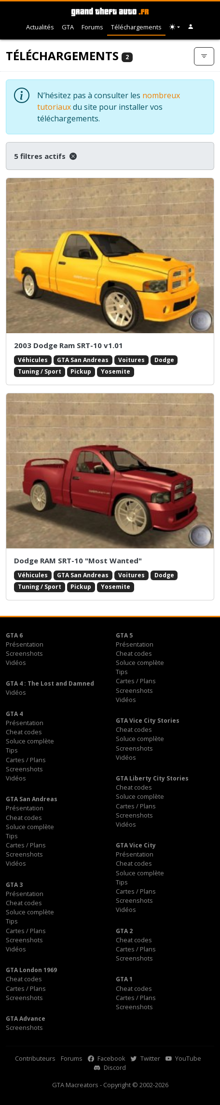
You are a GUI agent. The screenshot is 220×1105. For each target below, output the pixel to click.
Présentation (24, 644)
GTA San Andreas (83, 360)
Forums (92, 27)
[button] (191, 27)
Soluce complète (140, 662)
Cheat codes (134, 653)
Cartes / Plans (136, 680)
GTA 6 (14, 635)
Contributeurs (35, 1058)
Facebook (106, 1058)
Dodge (164, 360)
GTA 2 (124, 931)
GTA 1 (124, 979)
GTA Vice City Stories (147, 720)
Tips (122, 671)
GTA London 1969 (31, 970)
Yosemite (115, 371)
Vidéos (16, 662)
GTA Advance (25, 1018)
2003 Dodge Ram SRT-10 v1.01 (68, 345)
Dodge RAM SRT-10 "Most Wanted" (78, 560)
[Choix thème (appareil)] (174, 27)
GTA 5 (124, 635)
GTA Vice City (136, 845)
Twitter (145, 1058)
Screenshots (24, 653)
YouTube (183, 1058)
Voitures (131, 360)
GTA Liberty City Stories (152, 778)
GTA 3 (14, 885)
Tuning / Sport (39, 371)
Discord (110, 1067)
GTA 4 (14, 714)
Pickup (80, 371)
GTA (68, 27)
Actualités (40, 27)
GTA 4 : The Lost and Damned (50, 683)
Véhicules (33, 360)
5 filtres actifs (45, 156)
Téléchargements (136, 27)
